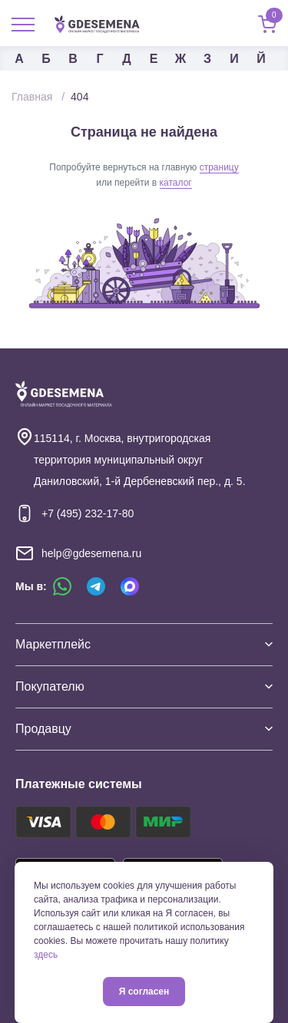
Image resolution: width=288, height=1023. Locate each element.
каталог (176, 182)
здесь (46, 954)
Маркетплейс (144, 644)
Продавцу (144, 728)
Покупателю (144, 686)
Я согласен (144, 991)
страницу (219, 167)
